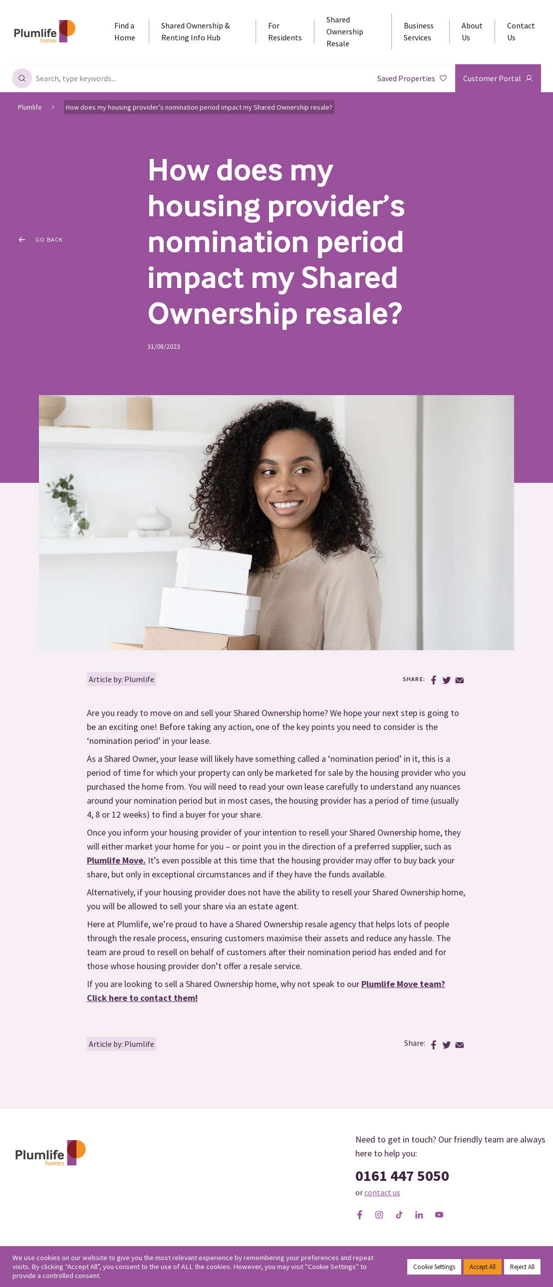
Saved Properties (412, 78)
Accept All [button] (483, 1267)
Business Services (419, 31)
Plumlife (30, 107)
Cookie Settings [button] (434, 1267)
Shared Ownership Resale (344, 31)
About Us (472, 31)
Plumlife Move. (116, 860)
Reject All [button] (522, 1267)
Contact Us (521, 31)
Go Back (40, 239)
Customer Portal (498, 78)
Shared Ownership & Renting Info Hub (195, 31)
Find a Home (124, 31)
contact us (382, 1192)
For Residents (285, 31)
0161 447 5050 (402, 1175)
